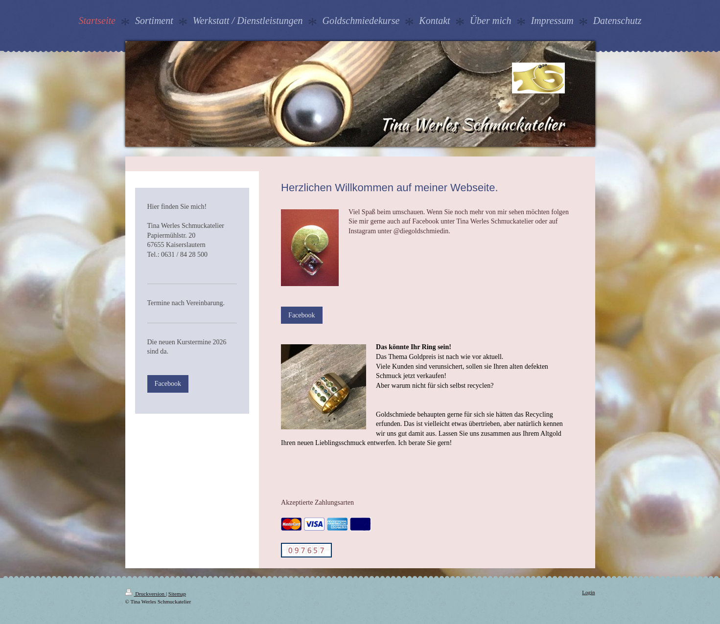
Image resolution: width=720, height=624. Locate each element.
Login (588, 592)
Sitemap (177, 594)
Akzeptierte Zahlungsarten (317, 502)
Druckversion (145, 594)
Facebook (301, 315)
